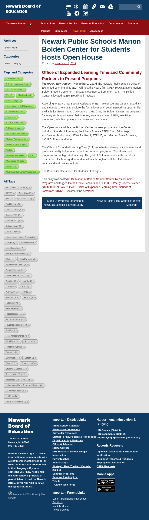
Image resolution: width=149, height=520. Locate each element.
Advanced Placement (15, 155)
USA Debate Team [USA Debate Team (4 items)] (15, 391)
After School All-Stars (15, 161)
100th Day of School (14, 112)
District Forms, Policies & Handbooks (74, 436)
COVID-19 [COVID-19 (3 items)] (12, 232)
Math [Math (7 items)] (9, 259)
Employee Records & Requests (115, 459)
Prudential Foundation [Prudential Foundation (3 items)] (16, 325)
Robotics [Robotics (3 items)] (30, 341)
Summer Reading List (65, 477)
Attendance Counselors (66, 429)
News (118, 179)
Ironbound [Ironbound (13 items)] (27, 243)
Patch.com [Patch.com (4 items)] (12, 303)
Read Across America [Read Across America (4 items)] (16, 336)
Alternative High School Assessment (21, 172)
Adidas (9, 150)
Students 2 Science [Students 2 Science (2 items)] (15, 369)
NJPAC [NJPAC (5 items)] (24, 286)
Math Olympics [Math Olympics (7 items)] (27, 259)
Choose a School (19, 24)
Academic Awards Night (16, 144)
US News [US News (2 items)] (11, 396)
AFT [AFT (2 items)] (9, 193)
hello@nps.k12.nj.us (20, 486)
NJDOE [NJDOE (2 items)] (27, 281)
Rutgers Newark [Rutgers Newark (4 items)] (14, 347)
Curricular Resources (64, 433)
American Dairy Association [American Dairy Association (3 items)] (19, 199)
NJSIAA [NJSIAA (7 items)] (10, 292)
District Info (48, 23)
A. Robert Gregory (13, 128)
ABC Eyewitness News (15, 134)
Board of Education (92, 23)
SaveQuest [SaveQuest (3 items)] (12, 358)
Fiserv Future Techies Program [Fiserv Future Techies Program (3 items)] (20, 237)
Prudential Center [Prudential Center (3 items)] (15, 319)
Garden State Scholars (81, 183)
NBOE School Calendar (66, 425)
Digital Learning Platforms (67, 440)
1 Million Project (12, 101)
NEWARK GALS (66, 187)
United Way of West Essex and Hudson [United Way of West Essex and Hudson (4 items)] (24, 385)
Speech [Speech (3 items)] (29, 358)
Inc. (98, 183)
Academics (96, 31)
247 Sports (10, 117)
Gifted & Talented (62, 444)
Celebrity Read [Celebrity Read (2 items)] (13, 210)
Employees (61, 31)
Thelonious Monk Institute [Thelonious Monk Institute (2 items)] (18, 380)
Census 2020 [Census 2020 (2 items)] (13, 215)
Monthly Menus (60, 506)
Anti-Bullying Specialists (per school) (118, 437)
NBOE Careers (60, 447)
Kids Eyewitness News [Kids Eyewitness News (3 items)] (17, 254)
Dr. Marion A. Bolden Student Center (92, 179)
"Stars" (9, 95)
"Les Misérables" (13, 79)
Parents (45, 31)
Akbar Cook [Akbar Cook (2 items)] (25, 193)
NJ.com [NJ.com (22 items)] (11, 281)
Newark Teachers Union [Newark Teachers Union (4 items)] (17, 275)
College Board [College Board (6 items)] (13, 226)
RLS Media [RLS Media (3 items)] (12, 341)
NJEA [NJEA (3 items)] (10, 286)
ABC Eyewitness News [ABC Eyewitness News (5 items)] (17, 188)
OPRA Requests (106, 466)
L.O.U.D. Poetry (111, 183)
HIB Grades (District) (109, 430)
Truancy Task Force (63, 484)
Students (133, 23)
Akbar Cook (11, 166)
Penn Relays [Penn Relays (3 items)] (13, 308)
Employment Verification (111, 462)
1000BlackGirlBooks (14, 123)
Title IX (56, 481)
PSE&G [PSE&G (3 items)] (10, 330)
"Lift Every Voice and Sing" (17, 84)
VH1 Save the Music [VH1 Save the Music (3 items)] (16, 402)
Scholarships (60, 462)
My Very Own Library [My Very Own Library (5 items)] (16, 265)
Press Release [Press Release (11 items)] (14, 314)
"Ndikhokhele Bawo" (14, 90)
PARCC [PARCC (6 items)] (28, 297)
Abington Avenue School (16, 139)
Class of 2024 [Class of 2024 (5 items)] (13, 221)
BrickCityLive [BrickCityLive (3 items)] (13, 204)
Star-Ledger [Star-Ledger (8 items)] (28, 363)
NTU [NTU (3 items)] (25, 292)
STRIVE (60, 191)
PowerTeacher (60, 459)
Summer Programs (63, 473)
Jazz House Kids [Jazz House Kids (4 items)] (14, 248)
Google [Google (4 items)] (10, 243)
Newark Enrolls (68, 23)
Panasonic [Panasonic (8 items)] (12, 297)
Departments (115, 23)
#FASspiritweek (24, 95)
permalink (88, 191)
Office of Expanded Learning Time (98, 187)
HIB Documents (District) (111, 434)
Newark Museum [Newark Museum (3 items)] (14, 270)
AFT (32, 155)
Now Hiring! (79, 31)
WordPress (32, 494)
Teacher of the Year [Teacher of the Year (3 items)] (15, 374)
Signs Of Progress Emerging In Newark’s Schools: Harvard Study (64, 202)
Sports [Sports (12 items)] (10, 363)
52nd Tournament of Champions (19, 106)
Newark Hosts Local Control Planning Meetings (119, 202)
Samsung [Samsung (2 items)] (11, 352)
